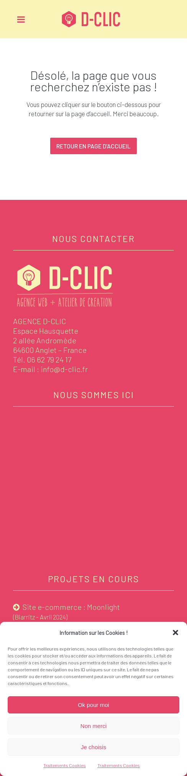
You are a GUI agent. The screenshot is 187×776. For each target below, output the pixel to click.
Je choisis (93, 747)
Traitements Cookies (64, 765)
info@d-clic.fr (64, 369)
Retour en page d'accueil (93, 146)
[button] (175, 632)
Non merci (93, 726)
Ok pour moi (93, 705)
